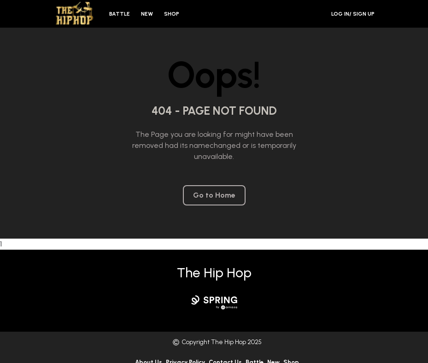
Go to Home (214, 195)
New (147, 14)
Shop (171, 14)
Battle (119, 14)
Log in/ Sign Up (353, 14)
